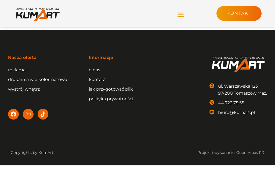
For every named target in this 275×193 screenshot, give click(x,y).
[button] (181, 14)
